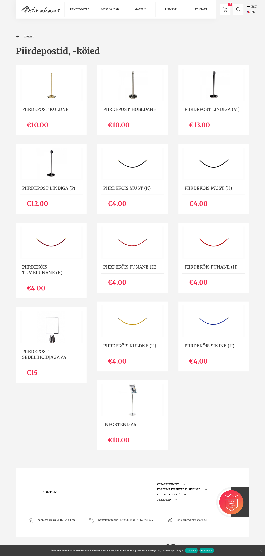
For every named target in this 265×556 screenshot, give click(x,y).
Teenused (167, 499)
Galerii (140, 9)
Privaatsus (206, 550)
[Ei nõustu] (260, 550)
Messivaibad (110, 9)
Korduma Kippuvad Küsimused (182, 489)
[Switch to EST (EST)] (252, 6)
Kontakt (201, 9)
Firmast (170, 9)
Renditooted (79, 9)
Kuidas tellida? (171, 494)
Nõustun (191, 550)
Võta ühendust (171, 484)
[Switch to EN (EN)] (251, 11)
